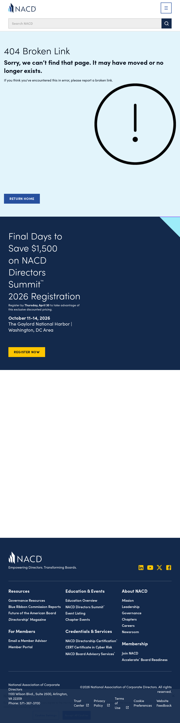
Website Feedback (164, 702)
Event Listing (75, 612)
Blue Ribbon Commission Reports (34, 606)
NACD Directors (84, 606)
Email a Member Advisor (27, 640)
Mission (128, 600)
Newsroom (130, 631)
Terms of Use (119, 703)
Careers (128, 625)
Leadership (131, 606)
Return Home (21, 198)
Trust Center (79, 702)
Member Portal (20, 646)
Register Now (27, 351)
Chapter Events (77, 619)
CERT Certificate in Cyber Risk (88, 646)
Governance (131, 612)
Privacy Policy (99, 702)
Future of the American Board (32, 612)
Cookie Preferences (143, 702)
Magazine (27, 619)
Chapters (129, 619)
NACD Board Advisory (90, 653)
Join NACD (130, 653)
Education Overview (81, 600)
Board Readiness (144, 659)
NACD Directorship (91, 640)
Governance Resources (26, 600)
